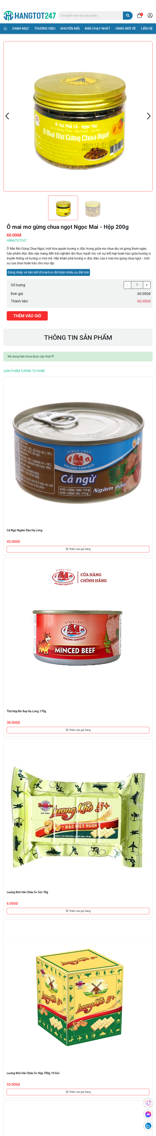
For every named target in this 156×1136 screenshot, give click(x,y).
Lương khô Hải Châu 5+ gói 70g (27, 892)
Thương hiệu (44, 21)
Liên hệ (147, 21)
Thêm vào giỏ (27, 315)
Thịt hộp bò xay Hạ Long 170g (26, 711)
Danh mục (20, 21)
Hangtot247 (17, 240)
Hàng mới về (126, 21)
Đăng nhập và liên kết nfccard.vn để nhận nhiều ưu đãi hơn (48, 272)
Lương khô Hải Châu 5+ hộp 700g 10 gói (33, 1073)
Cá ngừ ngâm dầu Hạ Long (24, 530)
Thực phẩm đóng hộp (55, 30)
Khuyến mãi (70, 21)
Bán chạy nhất (97, 21)
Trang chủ (13, 30)
